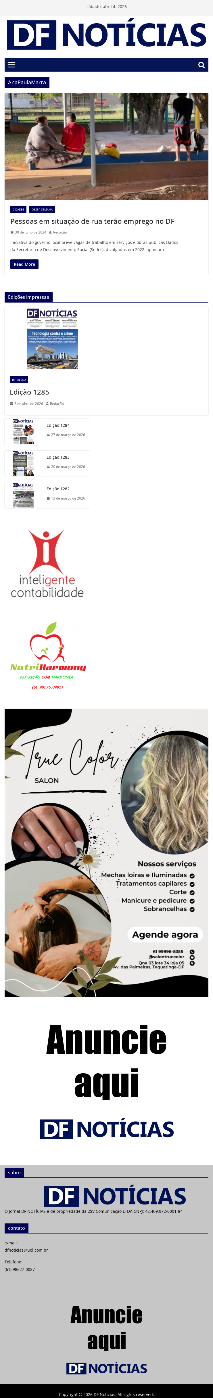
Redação (60, 232)
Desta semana (42, 209)
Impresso (19, 380)
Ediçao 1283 (58, 457)
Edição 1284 (58, 425)
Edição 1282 (58, 489)
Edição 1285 (29, 392)
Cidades (18, 209)
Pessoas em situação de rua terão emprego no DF (93, 221)
